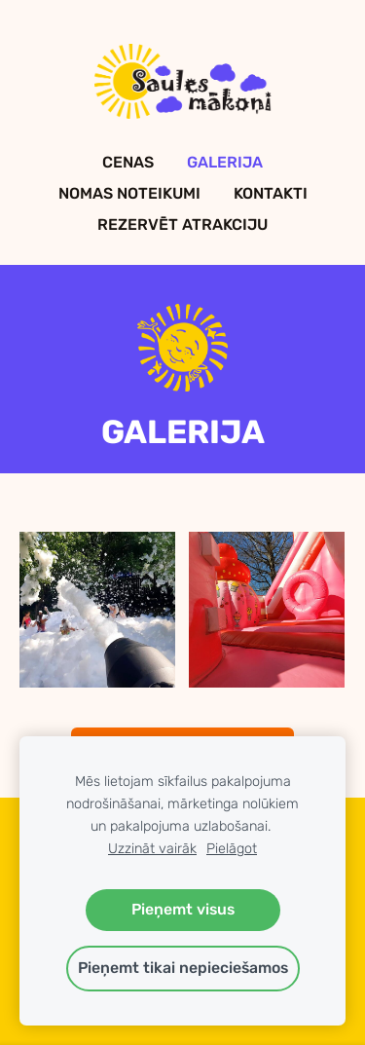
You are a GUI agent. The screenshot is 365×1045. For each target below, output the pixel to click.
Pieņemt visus (183, 909)
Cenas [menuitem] (128, 162)
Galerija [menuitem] (225, 162)
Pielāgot (231, 848)
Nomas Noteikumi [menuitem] (129, 193)
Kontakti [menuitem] (271, 193)
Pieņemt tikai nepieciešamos (183, 967)
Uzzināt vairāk (152, 848)
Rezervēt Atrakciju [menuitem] (182, 224)
